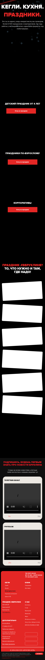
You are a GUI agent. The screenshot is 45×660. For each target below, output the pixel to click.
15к (9, 523)
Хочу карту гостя (10, 591)
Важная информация (8, 641)
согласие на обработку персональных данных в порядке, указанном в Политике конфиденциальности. (16, 657)
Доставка (27, 588)
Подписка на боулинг (11, 594)
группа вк (9, 533)
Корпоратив (5, 610)
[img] (5, 522)
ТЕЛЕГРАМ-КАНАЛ (12, 487)
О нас (26, 608)
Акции (7, 588)
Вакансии (27, 613)
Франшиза (28, 610)
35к (39, 523)
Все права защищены (8, 644)
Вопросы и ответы (30, 619)
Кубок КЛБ (8, 596)
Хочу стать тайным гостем (32, 622)
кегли (7, 583)
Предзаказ (28, 585)
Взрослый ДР (6, 607)
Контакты (27, 605)
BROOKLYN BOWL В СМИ (32, 625)
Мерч (26, 616)
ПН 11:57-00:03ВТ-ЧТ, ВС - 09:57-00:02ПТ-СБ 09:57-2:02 (33, 575)
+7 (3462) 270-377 (7, 626)
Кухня (27, 583)
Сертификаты (6, 612)
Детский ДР (5, 604)
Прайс (6, 585)
